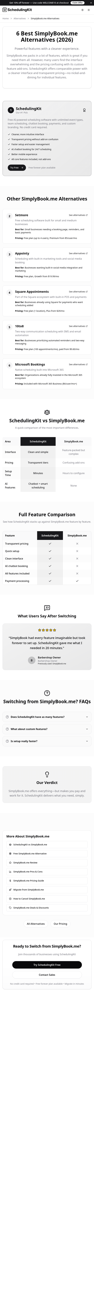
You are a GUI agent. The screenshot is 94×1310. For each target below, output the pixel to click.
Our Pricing (60, 923)
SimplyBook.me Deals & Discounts (29, 907)
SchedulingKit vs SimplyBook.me (28, 844)
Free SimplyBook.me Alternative (28, 853)
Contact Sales (47, 975)
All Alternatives (36, 923)
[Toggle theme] (82, 10)
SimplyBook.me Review (23, 862)
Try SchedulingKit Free (47, 965)
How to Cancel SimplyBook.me (27, 898)
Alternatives (20, 18)
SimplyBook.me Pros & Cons (26, 871)
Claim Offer (77, 2)
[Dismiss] (91, 3)
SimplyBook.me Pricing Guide (26, 880)
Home (5, 18)
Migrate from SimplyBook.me (26, 889)
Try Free (16, 167)
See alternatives (78, 215)
